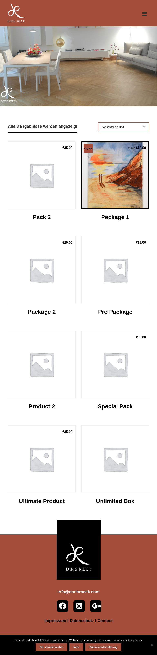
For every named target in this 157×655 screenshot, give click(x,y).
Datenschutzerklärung (103, 647)
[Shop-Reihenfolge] (123, 126)
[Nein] (152, 645)
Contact (104, 620)
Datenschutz (82, 620)
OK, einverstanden (51, 647)
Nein (76, 647)
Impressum (55, 620)
